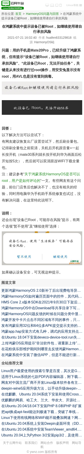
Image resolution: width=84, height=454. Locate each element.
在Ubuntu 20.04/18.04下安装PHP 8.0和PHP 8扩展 (41, 406)
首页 (18, 14)
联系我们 (31, 443)
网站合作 (47, 443)
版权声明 (62, 443)
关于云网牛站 (12, 443)
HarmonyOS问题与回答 (42, 14)
